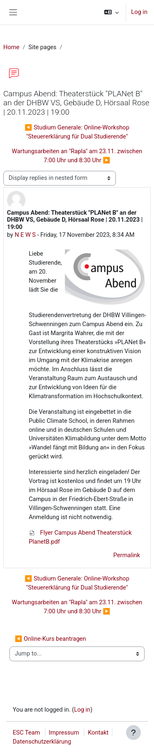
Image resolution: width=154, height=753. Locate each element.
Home (11, 47)
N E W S (25, 234)
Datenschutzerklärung (42, 741)
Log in (139, 12)
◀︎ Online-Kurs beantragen (50, 638)
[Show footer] (133, 732)
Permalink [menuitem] (126, 555)
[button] (111, 12)
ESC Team (26, 732)
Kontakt (98, 732)
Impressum (64, 732)
